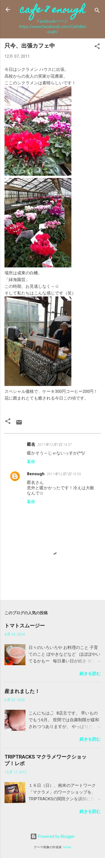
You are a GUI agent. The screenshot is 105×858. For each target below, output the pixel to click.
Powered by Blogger (52, 836)
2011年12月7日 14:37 (55, 444)
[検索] (97, 11)
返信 (31, 461)
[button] (97, 47)
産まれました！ (22, 691)
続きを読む (90, 673)
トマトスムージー (24, 626)
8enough (36, 473)
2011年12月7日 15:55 (64, 474)
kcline (67, 847)
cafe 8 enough (52, 10)
